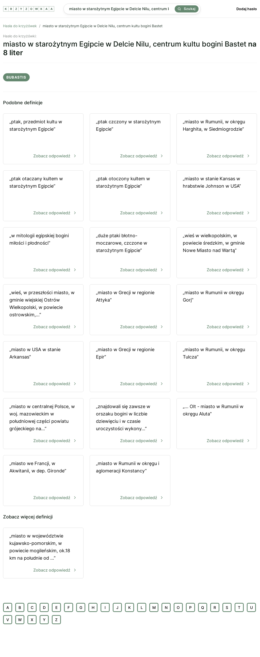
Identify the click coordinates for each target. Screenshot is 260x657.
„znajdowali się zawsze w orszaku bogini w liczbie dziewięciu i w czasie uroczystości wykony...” (130, 424)
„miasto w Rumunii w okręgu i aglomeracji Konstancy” (130, 481)
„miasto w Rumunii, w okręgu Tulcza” (217, 367)
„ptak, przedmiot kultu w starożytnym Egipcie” (43, 139)
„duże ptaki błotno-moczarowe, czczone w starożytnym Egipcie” (130, 253)
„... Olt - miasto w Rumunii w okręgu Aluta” (217, 424)
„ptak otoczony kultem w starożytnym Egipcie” (130, 196)
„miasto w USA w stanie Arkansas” (43, 367)
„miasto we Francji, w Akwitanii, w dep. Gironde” (43, 481)
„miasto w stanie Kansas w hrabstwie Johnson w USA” (217, 196)
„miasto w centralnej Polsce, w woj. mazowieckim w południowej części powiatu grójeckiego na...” (43, 424)
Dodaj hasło (246, 9)
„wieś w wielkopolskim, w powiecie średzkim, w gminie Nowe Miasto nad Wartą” (217, 253)
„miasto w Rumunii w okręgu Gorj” (217, 310)
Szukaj (187, 9)
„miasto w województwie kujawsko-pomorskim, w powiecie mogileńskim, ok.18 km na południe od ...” (43, 553)
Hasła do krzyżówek (20, 26)
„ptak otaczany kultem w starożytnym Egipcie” (43, 196)
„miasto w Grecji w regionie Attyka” (130, 310)
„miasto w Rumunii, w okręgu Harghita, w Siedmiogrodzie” (217, 139)
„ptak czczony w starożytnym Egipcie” (130, 139)
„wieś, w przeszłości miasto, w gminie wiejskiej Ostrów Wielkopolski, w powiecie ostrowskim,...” (43, 310)
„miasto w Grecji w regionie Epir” (130, 367)
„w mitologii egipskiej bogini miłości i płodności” (43, 253)
